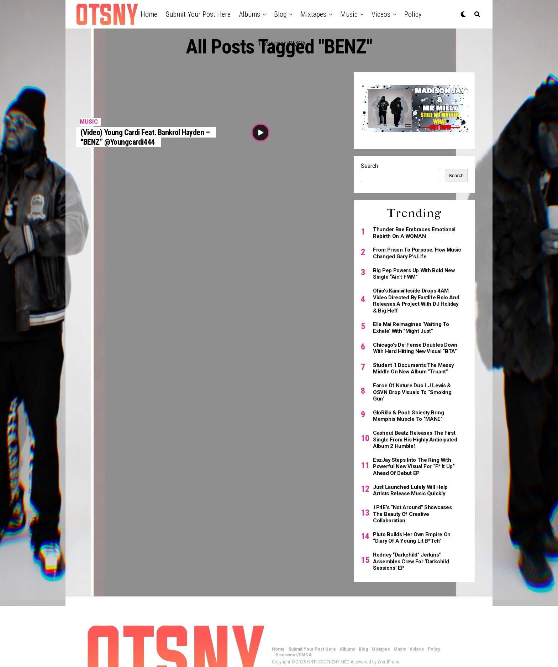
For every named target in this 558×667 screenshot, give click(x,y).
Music (349, 14)
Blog (280, 14)
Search (369, 165)
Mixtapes (313, 14)
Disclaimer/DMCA (281, 44)
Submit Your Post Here (198, 14)
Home (149, 14)
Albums (249, 14)
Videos (381, 14)
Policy (412, 14)
